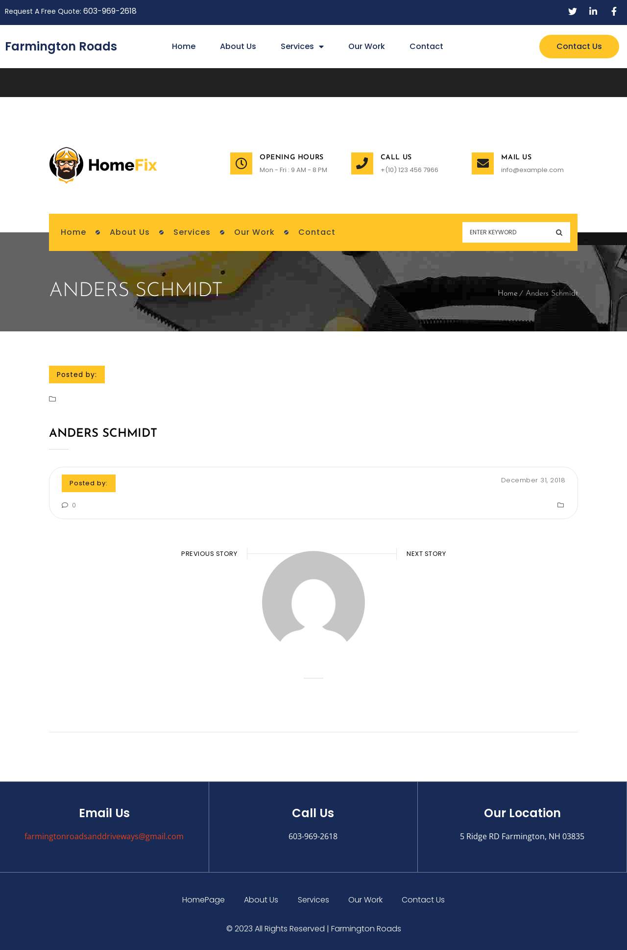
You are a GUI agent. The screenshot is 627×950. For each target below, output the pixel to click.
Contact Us (424, 899)
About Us (238, 46)
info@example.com (532, 170)
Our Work (366, 46)
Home (183, 46)
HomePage (203, 899)
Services (302, 46)
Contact (426, 46)
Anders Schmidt (103, 434)
